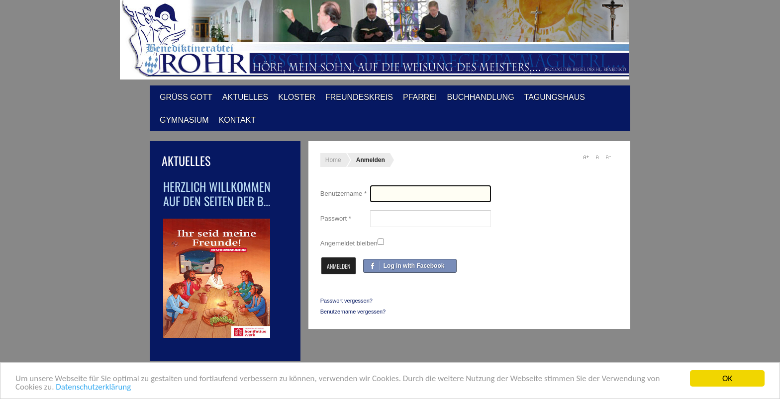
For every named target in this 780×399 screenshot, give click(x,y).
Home (333, 160)
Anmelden (338, 266)
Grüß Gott (186, 97)
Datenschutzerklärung (93, 388)
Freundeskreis (359, 97)
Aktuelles (245, 97)
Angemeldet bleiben (349, 243)
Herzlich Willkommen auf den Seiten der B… (217, 193)
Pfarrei (420, 97)
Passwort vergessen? (346, 301)
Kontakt (237, 120)
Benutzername (343, 193)
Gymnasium (184, 120)
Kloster (296, 97)
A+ (586, 157)
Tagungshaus (554, 97)
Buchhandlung (480, 97)
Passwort (335, 218)
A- (607, 157)
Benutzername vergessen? (353, 312)
